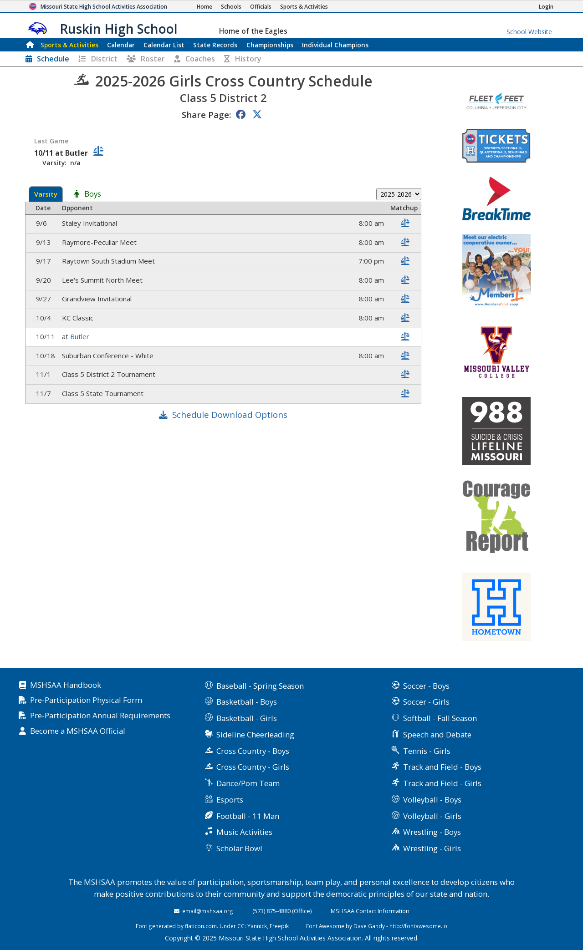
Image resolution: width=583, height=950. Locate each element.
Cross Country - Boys (252, 751)
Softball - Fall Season (440, 718)
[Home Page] (204, 6)
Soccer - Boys (426, 686)
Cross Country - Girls (252, 767)
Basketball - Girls (246, 718)
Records (215, 45)
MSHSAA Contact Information (370, 911)
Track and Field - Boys (442, 767)
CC (241, 926)
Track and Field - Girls (442, 783)
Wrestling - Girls (432, 848)
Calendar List (163, 45)
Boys (92, 194)
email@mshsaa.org (207, 910)
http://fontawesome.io (418, 926)
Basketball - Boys (246, 701)
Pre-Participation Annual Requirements (100, 715)
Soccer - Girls (426, 701)
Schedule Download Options (229, 414)
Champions (335, 45)
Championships (269, 45)
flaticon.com (201, 926)
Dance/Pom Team (248, 783)
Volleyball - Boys (432, 799)
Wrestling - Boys (432, 832)
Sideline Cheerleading (255, 734)
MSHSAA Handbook (65, 685)
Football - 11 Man (247, 816)
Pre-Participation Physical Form (86, 700)
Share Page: (206, 114)
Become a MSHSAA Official (77, 731)
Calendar (121, 45)
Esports (229, 799)
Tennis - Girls (426, 751)
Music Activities (244, 832)
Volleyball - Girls (432, 816)
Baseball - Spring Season (260, 686)
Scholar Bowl (239, 848)
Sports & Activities (69, 45)
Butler (80, 336)
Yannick (257, 926)
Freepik (279, 926)
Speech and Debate (437, 734)
